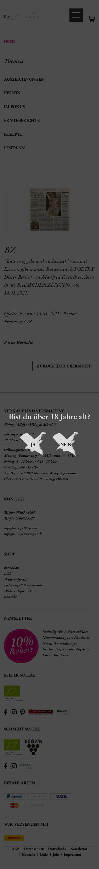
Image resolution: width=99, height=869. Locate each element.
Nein (65, 444)
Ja (33, 444)
